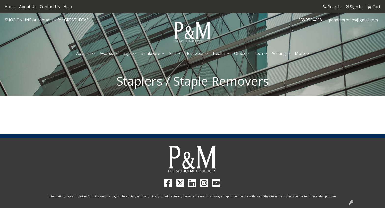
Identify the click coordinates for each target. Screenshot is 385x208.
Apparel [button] (83, 53)
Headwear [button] (194, 53)
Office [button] (239, 53)
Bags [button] (127, 53)
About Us (27, 6)
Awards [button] (106, 53)
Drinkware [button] (150, 53)
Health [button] (219, 53)
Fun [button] (172, 53)
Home (10, 6)
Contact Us (50, 6)
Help (67, 6)
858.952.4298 (310, 20)
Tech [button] (258, 53)
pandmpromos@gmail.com (353, 20)
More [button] (300, 53)
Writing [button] (279, 53)
